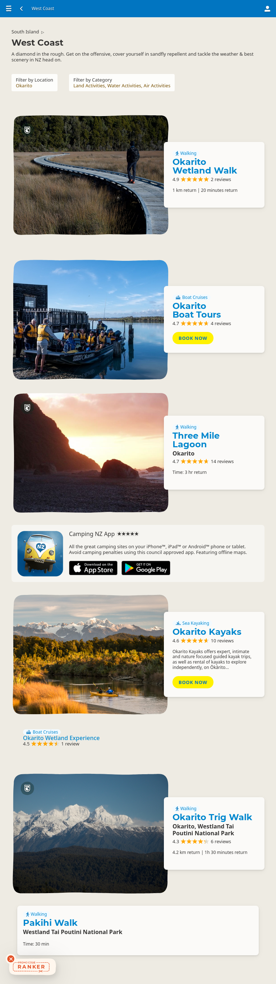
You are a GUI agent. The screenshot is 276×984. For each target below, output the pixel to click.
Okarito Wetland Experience (61, 738)
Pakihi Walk (50, 923)
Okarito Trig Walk (212, 817)
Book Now (193, 338)
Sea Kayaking (192, 623)
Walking (186, 153)
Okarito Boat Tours (196, 310)
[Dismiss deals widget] (10, 958)
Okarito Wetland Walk (204, 166)
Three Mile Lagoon (196, 439)
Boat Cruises (191, 297)
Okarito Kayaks (207, 632)
